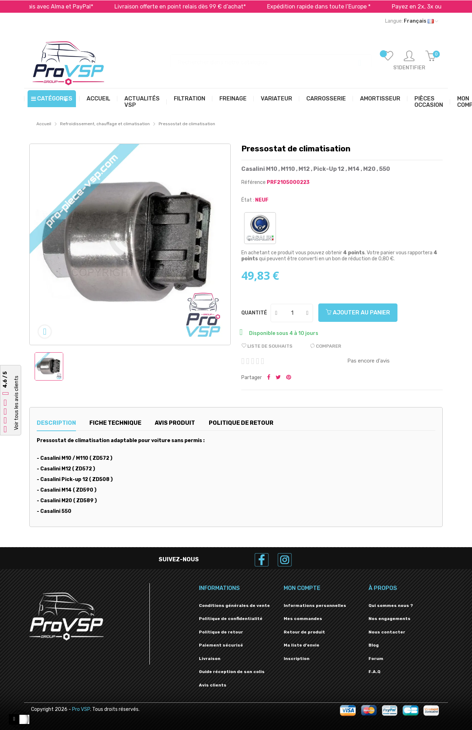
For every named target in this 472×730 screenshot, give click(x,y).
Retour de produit (304, 632)
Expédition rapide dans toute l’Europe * (345, 6)
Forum (375, 658)
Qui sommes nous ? (390, 605)
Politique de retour (221, 632)
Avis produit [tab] (175, 422)
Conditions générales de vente (234, 605)
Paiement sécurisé (221, 645)
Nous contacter (386, 632)
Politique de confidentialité (230, 618)
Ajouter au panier (358, 312)
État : (247, 200)
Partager (268, 377)
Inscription (296, 658)
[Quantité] (292, 313)
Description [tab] (56, 422)
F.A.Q (374, 671)
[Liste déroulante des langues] (411, 21)
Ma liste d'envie (301, 645)
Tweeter (278, 377)
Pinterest (288, 377)
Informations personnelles (315, 605)
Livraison (209, 658)
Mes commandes (303, 618)
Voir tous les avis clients (16, 403)
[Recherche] (271, 59)
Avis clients (212, 685)
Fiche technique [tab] (115, 422)
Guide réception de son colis (232, 671)
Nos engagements (389, 618)
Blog (373, 645)
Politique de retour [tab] (241, 422)
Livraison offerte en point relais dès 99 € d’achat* (207, 6)
